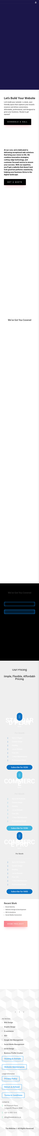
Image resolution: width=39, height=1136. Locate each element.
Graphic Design (9, 1027)
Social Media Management (14, 1044)
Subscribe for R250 (19, 767)
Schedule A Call (17, 122)
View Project (15, 924)
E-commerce (9, 1031)
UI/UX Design (9, 1049)
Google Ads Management (13, 1040)
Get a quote (14, 182)
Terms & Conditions (13, 1095)
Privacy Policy (10, 1078)
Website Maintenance (14, 1067)
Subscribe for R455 (19, 891)
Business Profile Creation (13, 1053)
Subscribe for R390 (19, 828)
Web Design (8, 1023)
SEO (5, 1036)
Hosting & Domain (12, 1058)
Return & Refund (12, 1087)
